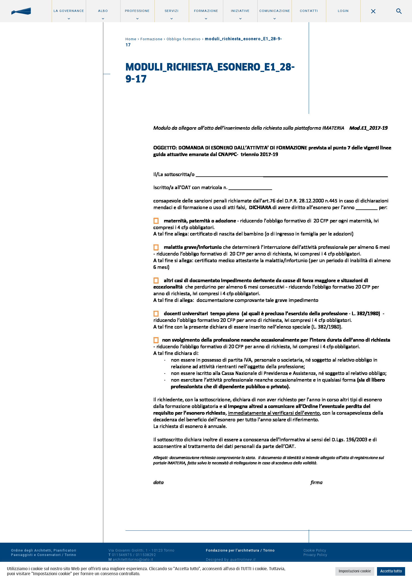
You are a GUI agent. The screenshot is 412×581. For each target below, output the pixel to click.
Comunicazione (274, 11)
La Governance (69, 11)
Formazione (206, 11)
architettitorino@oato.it (133, 559)
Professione (137, 11)
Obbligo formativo (184, 39)
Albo (103, 11)
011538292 (146, 555)
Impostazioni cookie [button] (355, 571)
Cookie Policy (314, 550)
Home (130, 39)
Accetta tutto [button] (391, 571)
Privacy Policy (315, 555)
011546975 (122, 555)
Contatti (309, 11)
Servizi (172, 11)
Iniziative (240, 11)
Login (343, 11)
